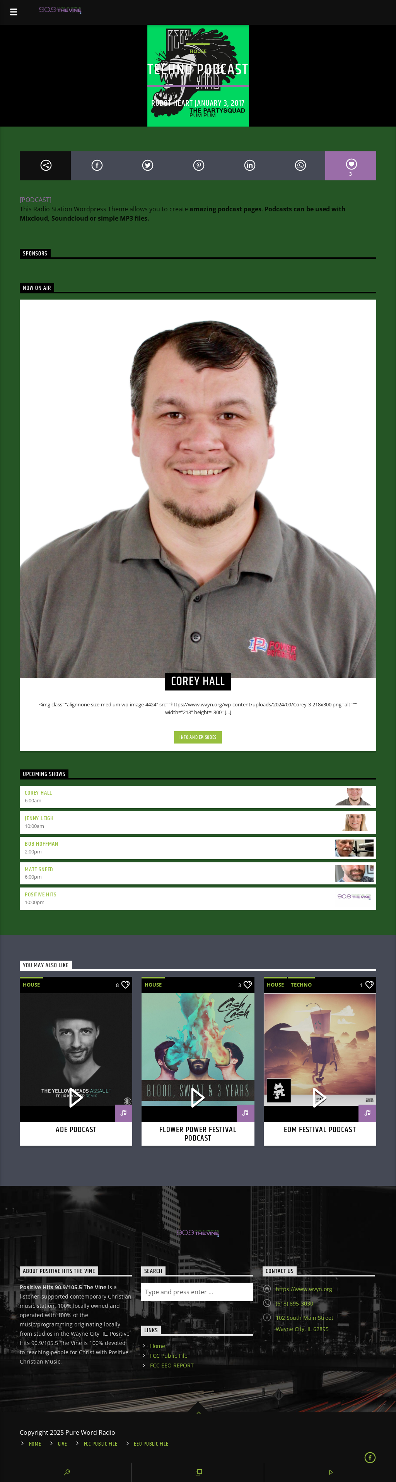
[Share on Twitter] (147, 165)
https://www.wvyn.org (304, 1289)
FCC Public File (169, 1355)
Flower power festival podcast (198, 1134)
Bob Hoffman (41, 844)
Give (62, 1444)
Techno (301, 984)
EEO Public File (151, 1444)
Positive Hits (40, 894)
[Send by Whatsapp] (299, 165)
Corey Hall (38, 793)
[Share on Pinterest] (198, 165)
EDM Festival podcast (320, 1130)
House (198, 51)
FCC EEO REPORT (172, 1365)
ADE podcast (76, 1130)
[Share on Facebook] (96, 165)
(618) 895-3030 (294, 1303)
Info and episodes (198, 737)
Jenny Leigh (39, 818)
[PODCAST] (35, 199)
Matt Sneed (39, 869)
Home (157, 1346)
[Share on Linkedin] (249, 165)
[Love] (350, 165)
